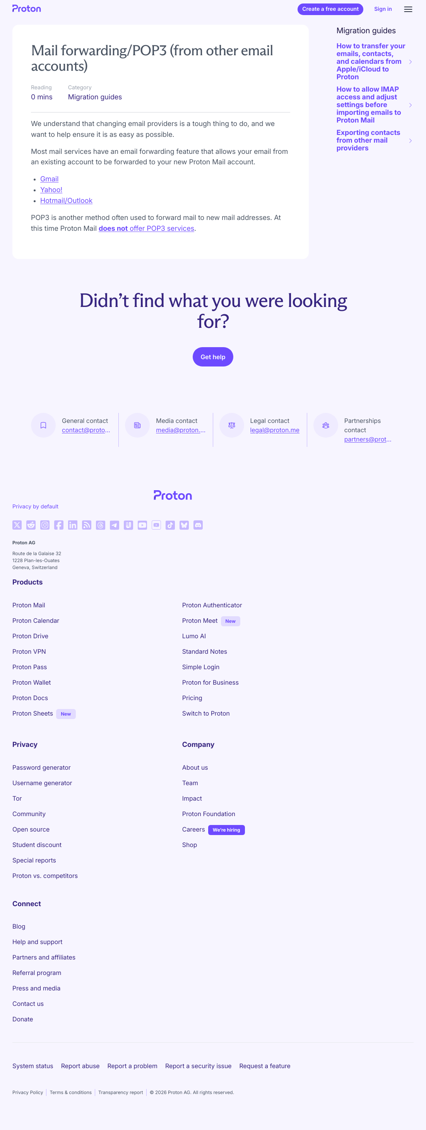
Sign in (383, 9)
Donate (22, 1019)
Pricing (192, 698)
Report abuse (80, 1066)
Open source (31, 829)
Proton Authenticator (212, 605)
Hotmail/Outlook (66, 201)
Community (29, 814)
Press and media (36, 988)
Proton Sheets (32, 713)
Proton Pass (29, 667)
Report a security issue (198, 1066)
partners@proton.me (369, 439)
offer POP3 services (146, 229)
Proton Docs (30, 698)
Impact (192, 798)
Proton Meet (200, 620)
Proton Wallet (31, 682)
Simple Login (201, 667)
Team (190, 783)
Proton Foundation (208, 814)
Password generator (41, 767)
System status (32, 1066)
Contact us (28, 1003)
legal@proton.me (274, 430)
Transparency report (120, 1092)
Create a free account (330, 9)
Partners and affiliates (43, 957)
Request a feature (265, 1066)
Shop (189, 845)
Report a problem (132, 1066)
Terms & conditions (71, 1092)
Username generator (42, 783)
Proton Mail (28, 605)
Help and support (37, 942)
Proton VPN (29, 651)
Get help (212, 357)
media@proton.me (181, 430)
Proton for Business (210, 682)
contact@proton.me (87, 430)
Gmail (49, 179)
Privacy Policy (27, 1092)
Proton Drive (30, 636)
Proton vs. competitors (45, 875)
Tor (17, 798)
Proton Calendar (35, 620)
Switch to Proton (206, 713)
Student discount (37, 845)
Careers (193, 829)
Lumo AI (194, 636)
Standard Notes (204, 651)
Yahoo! (51, 190)
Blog (18, 926)
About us (195, 767)
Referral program (36, 973)
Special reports (34, 860)
